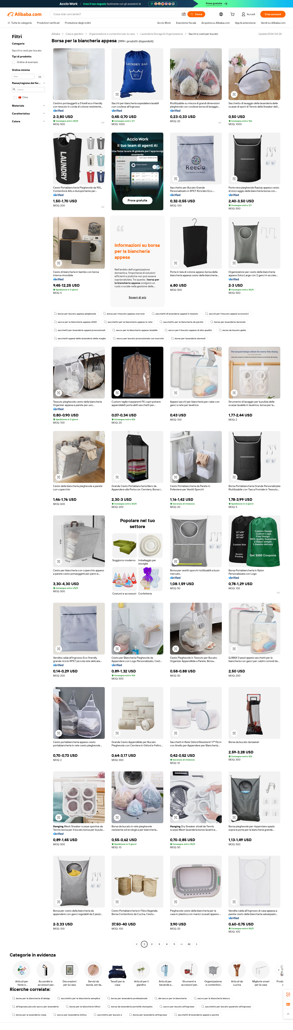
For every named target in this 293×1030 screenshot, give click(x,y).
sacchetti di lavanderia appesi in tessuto (175, 313)
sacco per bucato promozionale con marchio (138, 338)
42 (189, 944)
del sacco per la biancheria (171, 998)
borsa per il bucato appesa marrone (124, 313)
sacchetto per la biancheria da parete (181, 322)
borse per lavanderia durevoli (188, 338)
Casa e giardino (74, 33)
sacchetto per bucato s (108, 1014)
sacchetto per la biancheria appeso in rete (128, 322)
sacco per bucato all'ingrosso (177, 1006)
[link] (288, 994)
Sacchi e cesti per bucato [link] (203, 33)
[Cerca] (196, 14)
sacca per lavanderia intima (70, 1014)
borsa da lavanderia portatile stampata (129, 1006)
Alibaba (56, 33)
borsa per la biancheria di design (31, 998)
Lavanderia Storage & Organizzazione (161, 33)
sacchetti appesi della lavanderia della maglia (80, 338)
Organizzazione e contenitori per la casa (112, 33)
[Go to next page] (196, 944)
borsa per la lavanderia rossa (29, 1014)
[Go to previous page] (136, 944)
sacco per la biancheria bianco (212, 998)
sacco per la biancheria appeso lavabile (135, 330)
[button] (183, 14)
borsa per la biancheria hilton (83, 1006)
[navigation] (28, 489)
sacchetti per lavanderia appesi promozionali (79, 330)
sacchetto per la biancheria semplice (78, 998)
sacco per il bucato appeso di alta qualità (188, 330)
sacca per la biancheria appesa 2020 (75, 322)
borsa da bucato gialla (232, 330)
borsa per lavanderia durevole (228, 322)
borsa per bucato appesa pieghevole (75, 313)
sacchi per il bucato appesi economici (227, 313)
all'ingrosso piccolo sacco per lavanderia (35, 1006)
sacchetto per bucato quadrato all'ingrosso (226, 1006)
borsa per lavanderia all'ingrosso (148, 1014)
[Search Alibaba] (115, 14)
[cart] (233, 14)
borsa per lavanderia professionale (127, 998)
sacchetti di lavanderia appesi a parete (196, 1014)
